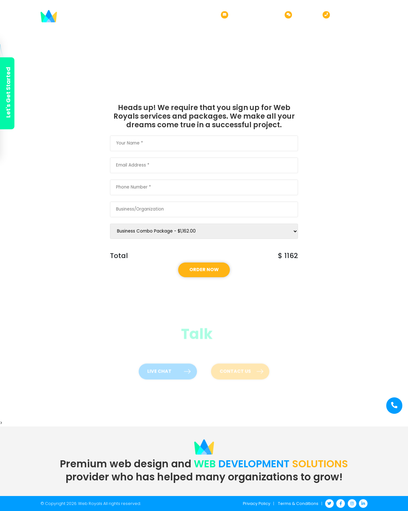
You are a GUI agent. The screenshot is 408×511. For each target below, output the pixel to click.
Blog (321, 29)
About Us (186, 29)
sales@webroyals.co (254, 14)
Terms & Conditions (298, 503)
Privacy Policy (256, 503)
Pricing (293, 29)
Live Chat (305, 14)
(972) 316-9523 (350, 14)
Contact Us (353, 29)
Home (157, 29)
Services (221, 29)
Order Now (257, 29)
